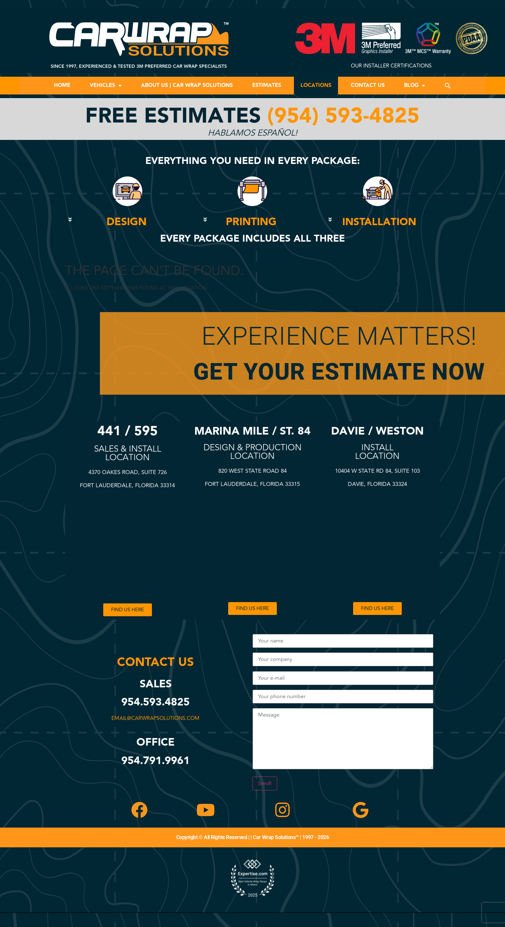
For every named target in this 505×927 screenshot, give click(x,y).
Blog (414, 86)
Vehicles (106, 86)
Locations (316, 85)
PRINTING (251, 222)
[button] (448, 85)
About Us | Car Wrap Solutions (187, 85)
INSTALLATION (379, 222)
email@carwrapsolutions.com (159, 718)
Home (62, 85)
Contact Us (368, 85)
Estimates (266, 85)
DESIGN (127, 222)
